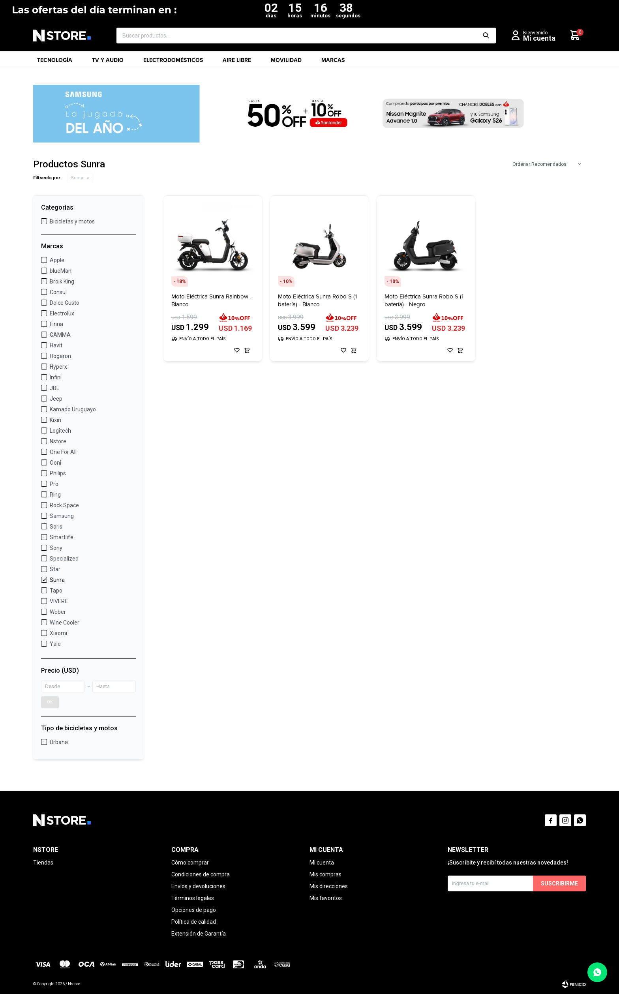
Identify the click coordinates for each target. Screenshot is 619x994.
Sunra (77, 177)
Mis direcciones (329, 886)
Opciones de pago (193, 910)
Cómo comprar (190, 862)
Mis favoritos (326, 898)
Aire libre (237, 62)
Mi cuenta (322, 862)
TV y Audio (108, 62)
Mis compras (325, 874)
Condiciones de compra (200, 874)
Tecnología (54, 62)
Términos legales (192, 898)
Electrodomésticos (173, 62)
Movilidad (286, 62)
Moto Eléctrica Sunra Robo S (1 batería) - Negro (424, 300)
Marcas (333, 62)
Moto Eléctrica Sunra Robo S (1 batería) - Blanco (317, 300)
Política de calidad (193, 922)
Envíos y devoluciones (198, 886)
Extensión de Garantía (198, 933)
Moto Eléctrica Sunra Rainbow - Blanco (211, 300)
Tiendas (43, 862)
